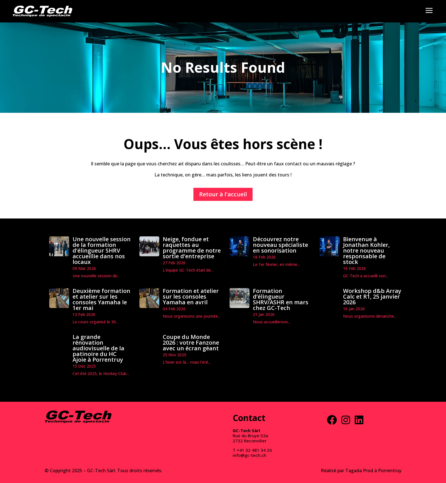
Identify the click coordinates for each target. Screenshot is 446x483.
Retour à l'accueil (223, 194)
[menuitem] (42, 11)
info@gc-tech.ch (249, 455)
